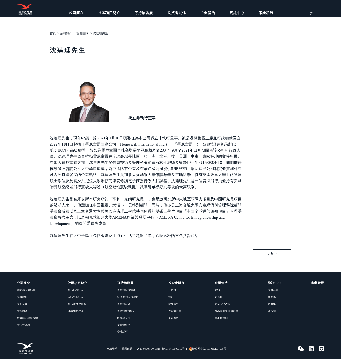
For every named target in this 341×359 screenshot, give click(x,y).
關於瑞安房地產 (26, 290)
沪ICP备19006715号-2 (174, 348)
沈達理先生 (100, 33)
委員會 (218, 297)
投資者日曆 (174, 310)
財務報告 (173, 303)
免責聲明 (112, 348)
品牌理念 (22, 297)
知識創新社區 (76, 310)
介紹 (217, 290)
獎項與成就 (23, 324)
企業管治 (207, 12)
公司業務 (22, 303)
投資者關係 (176, 12)
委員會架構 (123, 324)
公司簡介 (76, 12)
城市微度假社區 (77, 303)
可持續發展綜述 (126, 290)
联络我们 (273, 310)
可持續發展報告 (126, 310)
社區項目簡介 (109, 12)
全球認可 (122, 331)
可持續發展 (143, 12)
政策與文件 (123, 317)
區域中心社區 (76, 297)
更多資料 (173, 317)
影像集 (272, 303)
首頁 (53, 33)
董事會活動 (221, 317)
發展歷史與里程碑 (27, 317)
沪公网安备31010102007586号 (207, 349)
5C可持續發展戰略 (128, 297)
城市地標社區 (76, 290)
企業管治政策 (222, 303)
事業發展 (266, 12)
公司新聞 (273, 290)
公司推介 (173, 290)
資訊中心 (236, 12)
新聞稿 (272, 297)
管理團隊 (82, 33)
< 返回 (272, 254)
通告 (171, 297)
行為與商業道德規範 (226, 310)
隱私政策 (127, 348)
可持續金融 (123, 303)
